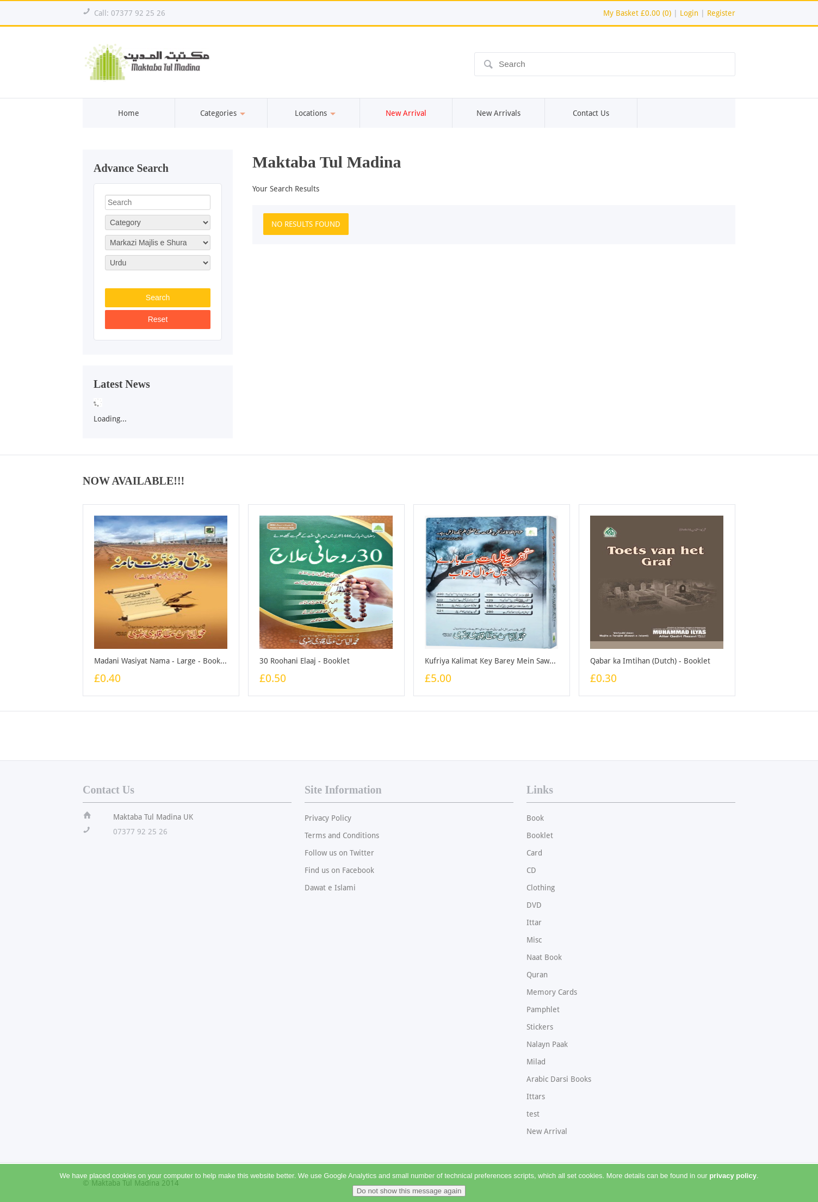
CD (531, 870)
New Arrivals (498, 113)
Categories (221, 113)
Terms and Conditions (342, 835)
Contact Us (591, 113)
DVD (534, 905)
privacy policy (733, 1182)
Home (128, 113)
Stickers (539, 1027)
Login (689, 13)
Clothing (540, 887)
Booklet (539, 835)
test (533, 1114)
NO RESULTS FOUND (305, 224)
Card (534, 852)
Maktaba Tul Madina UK (153, 817)
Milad (536, 1061)
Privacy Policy (328, 818)
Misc (534, 939)
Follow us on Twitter (339, 852)
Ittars (535, 1096)
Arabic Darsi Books (558, 1079)
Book (535, 818)
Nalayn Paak (547, 1044)
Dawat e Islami (330, 887)
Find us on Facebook (339, 870)
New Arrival (546, 1131)
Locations (313, 113)
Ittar (534, 922)
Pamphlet (543, 1009)
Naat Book (544, 957)
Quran (537, 974)
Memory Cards (551, 992)
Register (721, 13)
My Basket (637, 13)
